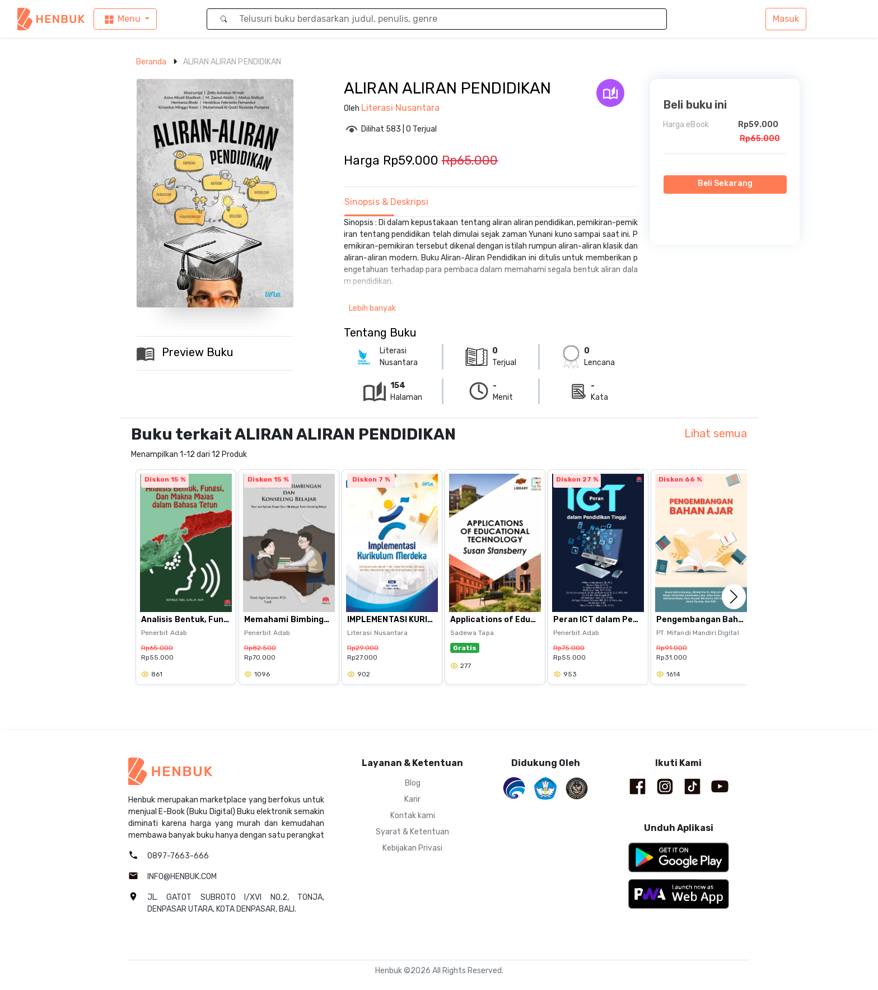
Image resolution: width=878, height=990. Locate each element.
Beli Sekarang (725, 183)
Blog (413, 783)
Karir (412, 799)
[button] (733, 596)
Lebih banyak (372, 308)
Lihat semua (715, 433)
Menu (122, 19)
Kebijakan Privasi (412, 848)
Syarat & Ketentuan (412, 832)
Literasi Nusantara (400, 107)
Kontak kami (412, 815)
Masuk (786, 18)
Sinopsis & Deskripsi (386, 202)
